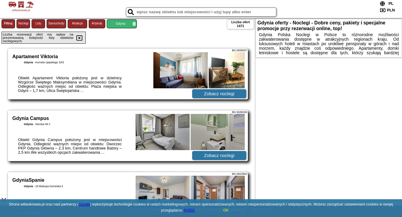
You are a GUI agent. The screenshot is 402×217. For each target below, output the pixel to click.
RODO (189, 210)
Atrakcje (77, 23)
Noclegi (23, 23)
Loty (38, 23)
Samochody (56, 23)
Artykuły (97, 23)
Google (84, 204)
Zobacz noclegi (219, 93)
